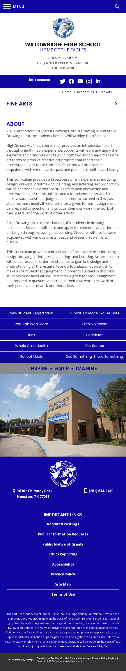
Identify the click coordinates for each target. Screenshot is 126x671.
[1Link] (31, 335)
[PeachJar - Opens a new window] (94, 335)
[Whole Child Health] (31, 345)
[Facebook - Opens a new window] (71, 81)
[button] (13, 7)
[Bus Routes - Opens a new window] (94, 345)
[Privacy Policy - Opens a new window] (63, 574)
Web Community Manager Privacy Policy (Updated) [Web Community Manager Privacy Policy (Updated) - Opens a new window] (91, 658)
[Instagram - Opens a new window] (89, 81)
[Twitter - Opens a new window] (62, 81)
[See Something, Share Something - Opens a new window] (94, 356)
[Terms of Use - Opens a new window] (63, 594)
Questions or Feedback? (49, 658)
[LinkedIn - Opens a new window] (97, 81)
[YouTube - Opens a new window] (80, 81)
